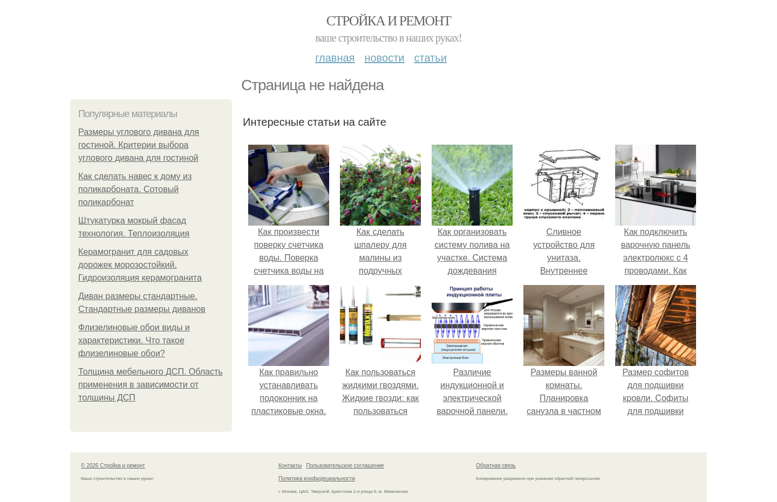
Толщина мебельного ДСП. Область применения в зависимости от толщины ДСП (150, 384)
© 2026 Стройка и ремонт (113, 466)
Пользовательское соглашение (345, 466)
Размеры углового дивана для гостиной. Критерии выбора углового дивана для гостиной (138, 144)
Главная (335, 58)
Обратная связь (496, 466)
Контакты (290, 466)
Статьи (430, 58)
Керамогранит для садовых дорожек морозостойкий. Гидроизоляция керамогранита (140, 264)
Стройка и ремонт (388, 21)
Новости (384, 58)
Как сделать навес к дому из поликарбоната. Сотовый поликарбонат (135, 189)
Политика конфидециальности (316, 478)
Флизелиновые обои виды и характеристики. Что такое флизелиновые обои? (134, 340)
